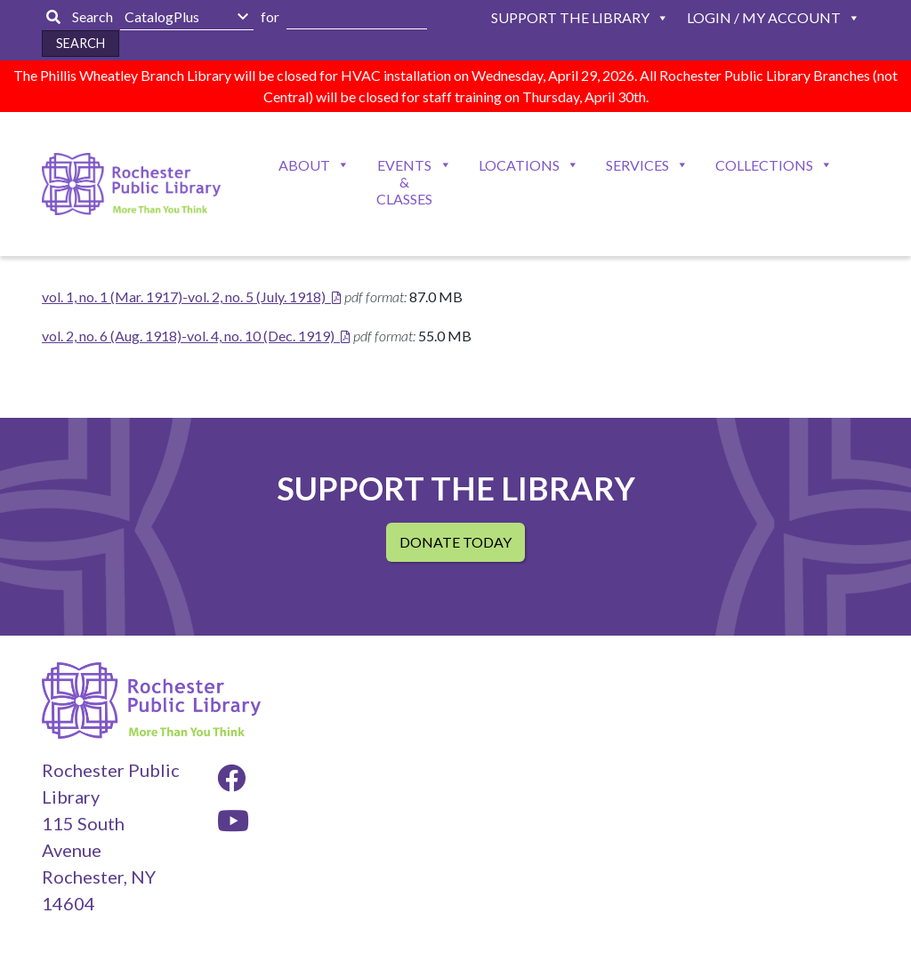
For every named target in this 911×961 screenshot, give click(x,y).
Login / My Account (764, 17)
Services (637, 164)
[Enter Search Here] (356, 17)
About (304, 164)
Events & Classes (404, 181)
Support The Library (570, 17)
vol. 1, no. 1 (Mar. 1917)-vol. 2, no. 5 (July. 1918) (184, 296)
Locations (519, 164)
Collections (764, 164)
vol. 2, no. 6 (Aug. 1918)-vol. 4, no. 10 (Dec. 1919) (188, 335)
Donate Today (455, 541)
